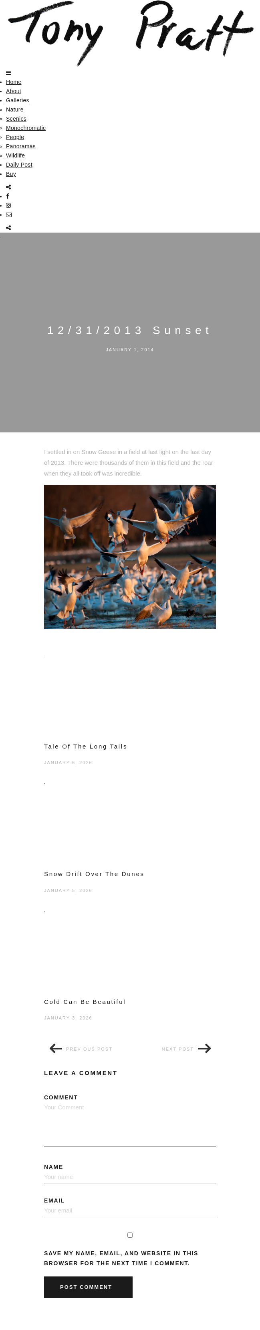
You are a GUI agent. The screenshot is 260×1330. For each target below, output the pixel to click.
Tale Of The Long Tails (85, 746)
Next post (178, 1049)
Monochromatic (26, 128)
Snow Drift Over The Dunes (94, 873)
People (15, 137)
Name (130, 1174)
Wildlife (15, 155)
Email (130, 1207)
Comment (130, 1120)
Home (13, 82)
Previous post (89, 1049)
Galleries (17, 100)
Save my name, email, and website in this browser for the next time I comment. (121, 1258)
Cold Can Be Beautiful (85, 1001)
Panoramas (21, 146)
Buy (11, 174)
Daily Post (19, 164)
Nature (15, 109)
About (13, 91)
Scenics (16, 118)
